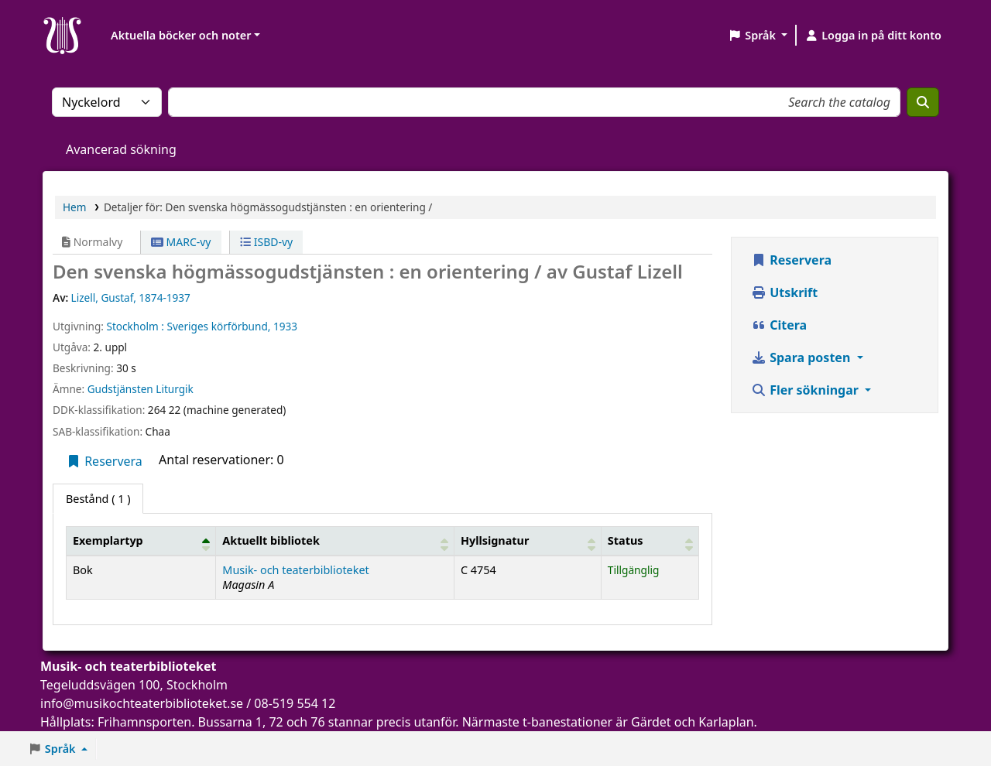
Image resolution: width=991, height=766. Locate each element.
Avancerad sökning (121, 149)
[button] (758, 35)
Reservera (104, 461)
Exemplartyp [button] (108, 540)
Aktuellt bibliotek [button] (270, 540)
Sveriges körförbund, (218, 326)
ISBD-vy (266, 241)
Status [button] (625, 540)
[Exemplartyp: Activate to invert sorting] (141, 541)
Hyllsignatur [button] (495, 540)
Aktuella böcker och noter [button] (181, 35)
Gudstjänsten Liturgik (140, 388)
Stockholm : (134, 326)
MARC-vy (181, 241)
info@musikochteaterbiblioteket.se (141, 703)
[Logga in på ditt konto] (873, 35)
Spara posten (802, 357)
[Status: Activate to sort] (649, 541)
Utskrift (784, 292)
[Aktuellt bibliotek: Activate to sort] (335, 541)
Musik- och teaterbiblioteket (295, 570)
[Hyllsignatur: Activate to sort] (527, 541)
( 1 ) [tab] (98, 498)
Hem (74, 207)
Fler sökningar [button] (806, 389)
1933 (285, 326)
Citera (779, 324)
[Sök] (923, 102)
